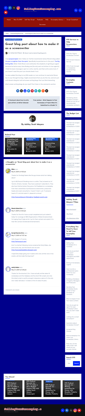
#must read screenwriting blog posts (35, 53)
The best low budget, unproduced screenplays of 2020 (73, 165)
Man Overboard (71, 209)
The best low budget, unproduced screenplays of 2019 (73, 173)
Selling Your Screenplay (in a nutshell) (71, 244)
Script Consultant (72, 19)
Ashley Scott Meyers (16, 53)
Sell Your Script (30, 19)
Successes (42, 24)
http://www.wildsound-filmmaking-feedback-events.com (29, 196)
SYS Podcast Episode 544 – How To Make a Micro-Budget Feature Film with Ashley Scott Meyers (13, 388)
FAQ (46, 19)
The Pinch (69, 214)
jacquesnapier (13, 59)
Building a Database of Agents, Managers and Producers (73, 280)
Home (9, 19)
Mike (13, 169)
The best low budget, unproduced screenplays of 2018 (73, 181)
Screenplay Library (57, 19)
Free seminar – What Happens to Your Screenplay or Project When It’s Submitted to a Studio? (45, 102)
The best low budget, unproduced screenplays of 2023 (73, 140)
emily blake (15, 267)
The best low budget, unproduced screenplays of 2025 (73, 124)
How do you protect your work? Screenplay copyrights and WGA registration (72, 254)
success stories (71, 349)
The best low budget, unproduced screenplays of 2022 (73, 148)
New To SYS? (17, 19)
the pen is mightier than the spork (16, 61)
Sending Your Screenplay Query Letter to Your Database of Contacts (72, 290)
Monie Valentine (16, 208)
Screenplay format (72, 325)
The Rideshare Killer (72, 218)
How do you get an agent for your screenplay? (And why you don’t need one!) (72, 308)
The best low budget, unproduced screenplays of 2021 (73, 157)
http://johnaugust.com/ (19, 241)
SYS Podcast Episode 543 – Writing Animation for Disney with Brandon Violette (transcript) (71, 388)
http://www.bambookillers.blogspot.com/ (24, 249)
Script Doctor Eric (17, 232)
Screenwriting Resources (13, 39)
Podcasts (40, 19)
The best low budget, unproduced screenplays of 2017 (73, 189)
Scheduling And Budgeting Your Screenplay (12, 141)
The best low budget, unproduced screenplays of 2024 (73, 132)
